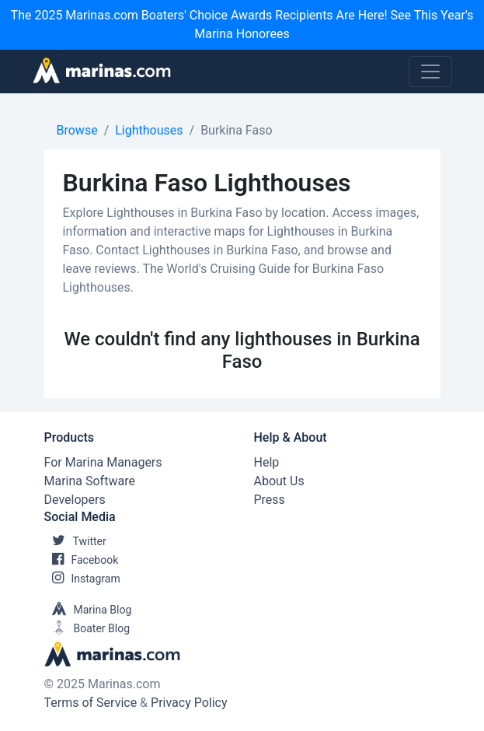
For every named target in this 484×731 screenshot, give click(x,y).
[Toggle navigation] (430, 71)
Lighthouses (149, 130)
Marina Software (89, 481)
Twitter (75, 541)
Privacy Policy (189, 702)
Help (267, 462)
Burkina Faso (236, 130)
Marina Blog (88, 609)
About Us (279, 481)
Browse (77, 130)
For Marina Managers (103, 462)
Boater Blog (87, 628)
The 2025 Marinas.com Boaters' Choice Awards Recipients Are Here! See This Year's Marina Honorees (242, 24)
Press (269, 499)
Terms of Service (91, 702)
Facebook (81, 560)
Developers (75, 499)
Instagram (82, 578)
